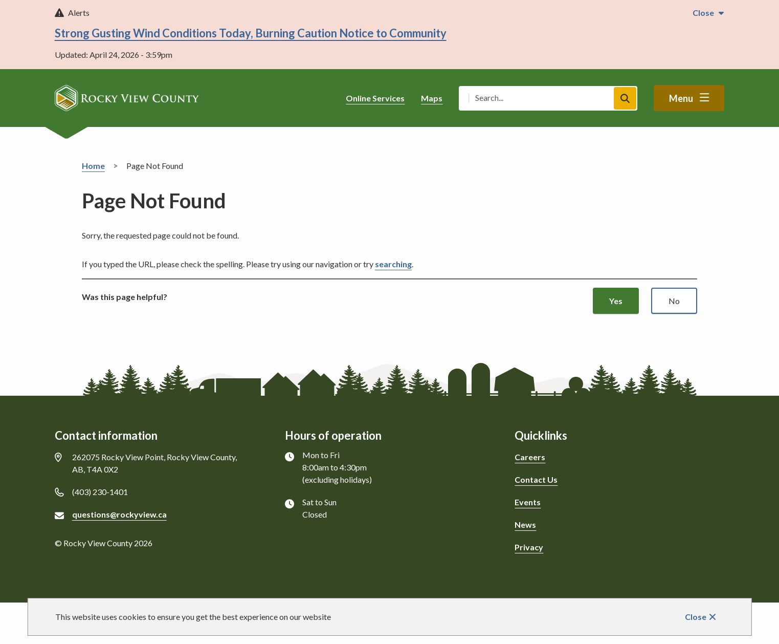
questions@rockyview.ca (119, 514)
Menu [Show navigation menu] (681, 98)
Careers (530, 457)
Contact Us (536, 479)
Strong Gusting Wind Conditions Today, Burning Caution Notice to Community (251, 33)
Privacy (529, 547)
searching (393, 264)
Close (695, 616)
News (525, 524)
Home (93, 165)
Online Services (375, 98)
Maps (431, 98)
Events (528, 502)
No (674, 301)
